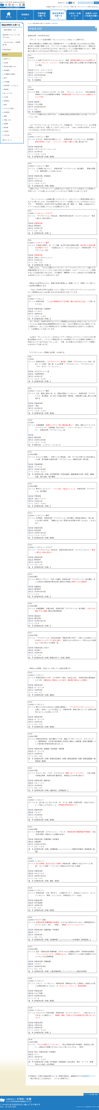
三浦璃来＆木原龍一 (10, 74)
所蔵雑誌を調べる (41, 15)
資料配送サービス (88, 1076)
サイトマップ (82, 7)
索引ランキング (7, 140)
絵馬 (5, 104)
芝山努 (6, 62)
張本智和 (6, 112)
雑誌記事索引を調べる (58, 15)
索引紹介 (48, 23)
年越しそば (7, 120)
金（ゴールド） (8, 93)
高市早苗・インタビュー (11, 85)
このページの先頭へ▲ (91, 1094)
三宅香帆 (6, 82)
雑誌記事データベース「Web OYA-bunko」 (11, 36)
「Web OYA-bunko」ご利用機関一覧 (11, 43)
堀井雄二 (6, 89)
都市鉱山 (6, 101)
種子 (5, 78)
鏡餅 (5, 116)
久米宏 (6, 97)
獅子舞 (6, 127)
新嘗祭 (6, 123)
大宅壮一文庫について (74, 15)
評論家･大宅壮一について (54, 7)
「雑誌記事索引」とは (9, 30)
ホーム (8, 15)
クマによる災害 (8, 108)
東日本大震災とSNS (10, 66)
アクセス (66, 7)
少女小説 (6, 135)
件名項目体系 (7, 49)
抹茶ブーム (7, 59)
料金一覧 (73, 7)
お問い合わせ (92, 7)
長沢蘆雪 (6, 70)
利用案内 (25, 15)
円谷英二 (6, 131)
